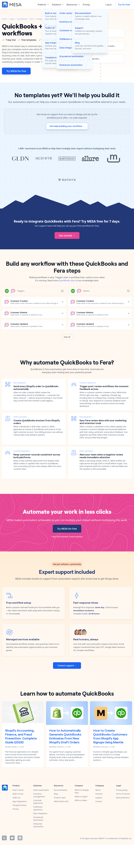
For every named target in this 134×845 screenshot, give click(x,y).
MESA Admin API (61, 801)
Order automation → (21, 417)
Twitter (4, 838)
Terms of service (123, 794)
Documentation (60, 790)
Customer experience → (22, 451)
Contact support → (67, 665)
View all (67, 337)
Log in (109, 4)
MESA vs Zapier (81, 796)
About (98, 790)
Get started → (67, 235)
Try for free (124, 4)
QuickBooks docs (67, 280)
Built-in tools (18, 794)
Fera (32, 19)
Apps (12, 19)
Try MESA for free (16, 71)
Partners (99, 794)
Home (4, 19)
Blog (56, 794)
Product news (60, 797)
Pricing (15, 809)
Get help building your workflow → (67, 126)
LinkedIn (20, 838)
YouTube (12, 838)
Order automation (41, 790)
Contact (98, 801)
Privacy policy (122, 790)
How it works (18, 790)
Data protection (123, 797)
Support (98, 797)
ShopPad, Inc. (126, 838)
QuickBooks (22, 19)
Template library (20, 805)
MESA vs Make (81, 800)
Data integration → (20, 383)
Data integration (40, 813)
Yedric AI (16, 797)
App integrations (20, 801)
